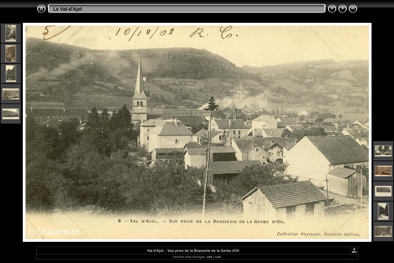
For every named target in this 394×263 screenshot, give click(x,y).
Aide (218, 257)
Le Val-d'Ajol (67, 9)
